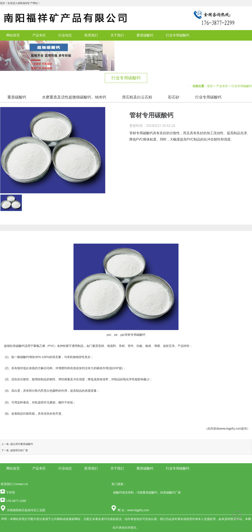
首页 (210, 86)
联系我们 (91, 35)
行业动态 (65, 35)
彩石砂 (173, 97)
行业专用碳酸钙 (177, 35)
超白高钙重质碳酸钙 (21, 444)
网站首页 (13, 35)
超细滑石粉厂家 (19, 450)
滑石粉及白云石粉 (137, 97)
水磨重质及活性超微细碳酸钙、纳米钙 (74, 97)
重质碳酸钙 (144, 35)
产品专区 (39, 35)
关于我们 (117, 35)
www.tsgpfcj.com (230, 428)
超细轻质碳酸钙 (14, 346)
